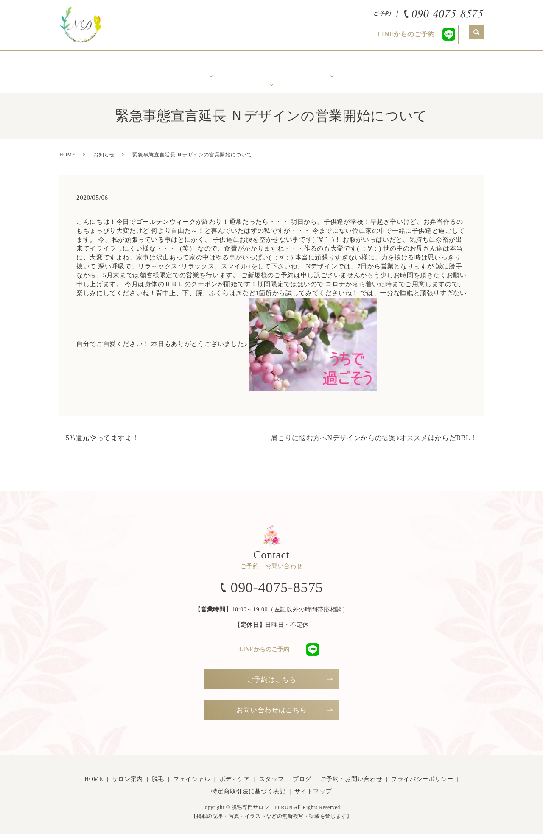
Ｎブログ (453, 65)
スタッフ (392, 65)
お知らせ (104, 149)
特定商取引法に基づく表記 (248, 786)
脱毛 (158, 773)
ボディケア (332, 65)
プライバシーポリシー (422, 773)
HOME (67, 149)
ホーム (90, 65)
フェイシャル (191, 773)
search (476, 32)
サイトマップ (313, 786)
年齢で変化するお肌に (272, 68)
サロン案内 (150, 65)
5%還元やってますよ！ (102, 431)
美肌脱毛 (211, 65)
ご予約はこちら (271, 673)
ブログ (302, 773)
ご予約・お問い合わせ (351, 773)
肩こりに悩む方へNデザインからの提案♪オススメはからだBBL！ (374, 431)
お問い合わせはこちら (271, 704)
